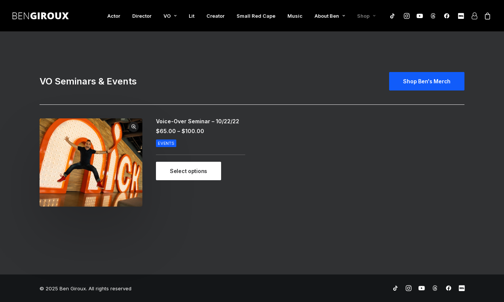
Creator (215, 16)
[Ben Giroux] (40, 15)
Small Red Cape (256, 16)
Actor (113, 16)
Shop (366, 16)
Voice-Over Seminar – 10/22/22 (197, 121)
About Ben (330, 16)
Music (294, 16)
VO (170, 16)
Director (141, 16)
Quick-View (133, 127)
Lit (191, 16)
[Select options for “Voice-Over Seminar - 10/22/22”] (188, 171)
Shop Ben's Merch (427, 81)
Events (166, 143)
